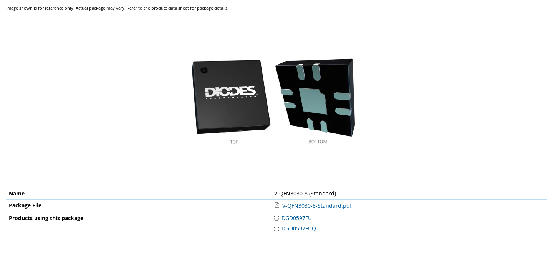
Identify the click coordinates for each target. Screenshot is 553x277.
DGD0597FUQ (295, 228)
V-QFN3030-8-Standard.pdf (317, 205)
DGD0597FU (293, 218)
